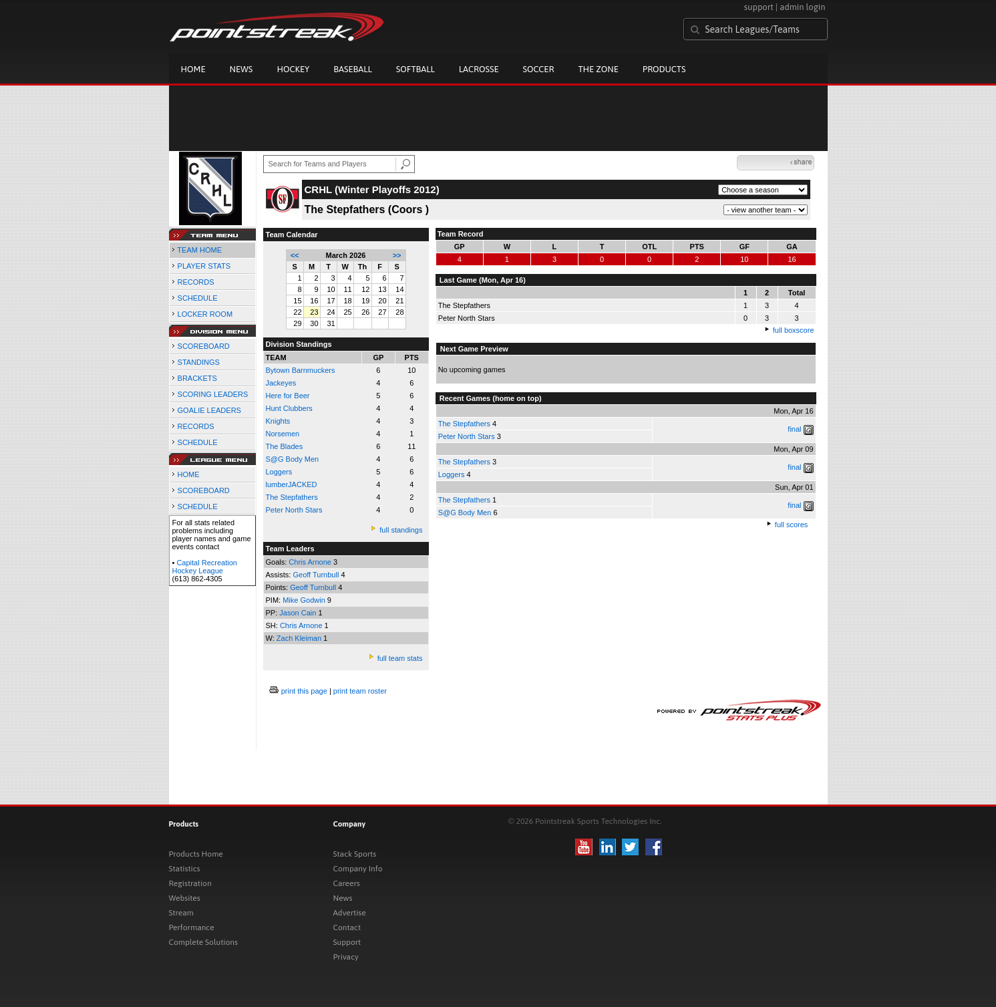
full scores (791, 525)
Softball (415, 69)
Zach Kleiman (300, 638)
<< (295, 255)
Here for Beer (288, 396)
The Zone (598, 69)
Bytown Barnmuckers (300, 370)
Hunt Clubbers (289, 408)
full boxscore (793, 330)
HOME (189, 474)
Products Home (196, 854)
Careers (346, 883)
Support (347, 942)
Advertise (349, 912)
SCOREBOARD (204, 346)
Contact (347, 927)
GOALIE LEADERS (209, 410)
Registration (190, 883)
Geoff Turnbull (317, 575)
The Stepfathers (464, 424)
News (241, 69)
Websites (184, 898)
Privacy (346, 957)
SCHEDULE (198, 298)
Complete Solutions (203, 942)
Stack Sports (355, 854)
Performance (191, 927)
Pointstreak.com (276, 28)
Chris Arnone (311, 562)
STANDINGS (199, 362)
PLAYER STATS (204, 266)
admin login (802, 7)
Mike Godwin (305, 600)
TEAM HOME (199, 250)
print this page (304, 691)
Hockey (293, 69)
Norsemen (283, 434)
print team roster (360, 691)
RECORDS (196, 282)
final (794, 429)
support (759, 7)
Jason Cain (298, 613)
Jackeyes (281, 383)
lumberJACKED (291, 484)
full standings (400, 530)
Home (193, 69)
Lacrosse (479, 69)
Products (664, 69)
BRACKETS (197, 378)
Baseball (352, 69)
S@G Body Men (292, 459)
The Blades (284, 446)
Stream (181, 912)
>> (397, 255)
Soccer (538, 69)
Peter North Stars (294, 510)
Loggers (279, 472)
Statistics (184, 868)
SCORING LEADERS (213, 394)
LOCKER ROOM (205, 314)
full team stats (400, 658)
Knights (278, 421)
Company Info (358, 868)
